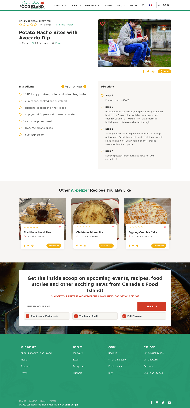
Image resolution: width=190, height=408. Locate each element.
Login (163, 5)
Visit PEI (52, 401)
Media (134, 5)
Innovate (78, 353)
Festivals (148, 366)
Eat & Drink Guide (154, 353)
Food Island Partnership (44, 316)
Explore (90, 5)
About (121, 5)
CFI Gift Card (151, 359)
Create (58, 5)
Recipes (112, 353)
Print (58, 43)
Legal (43, 401)
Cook (74, 5)
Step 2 (107, 107)
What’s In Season (117, 359)
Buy (110, 373)
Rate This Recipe (64, 25)
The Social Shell (88, 316)
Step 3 (107, 128)
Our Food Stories (153, 373)
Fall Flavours (134, 316)
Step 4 (107, 151)
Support (25, 366)
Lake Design (71, 404)
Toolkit (22, 401)
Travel (108, 5)
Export (76, 359)
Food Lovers (115, 366)
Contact (33, 401)
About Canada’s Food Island (36, 353)
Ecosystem (79, 366)
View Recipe (54, 245)
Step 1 (107, 95)
